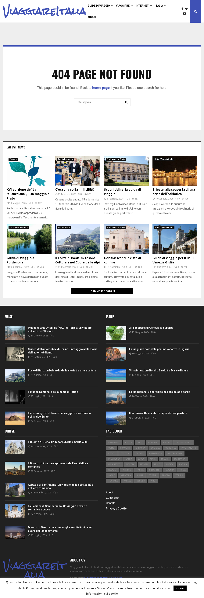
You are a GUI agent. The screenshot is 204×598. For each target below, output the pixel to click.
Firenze (140, 453)
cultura (155, 448)
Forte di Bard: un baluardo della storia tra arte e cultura (62, 370)
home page (101, 88)
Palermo (126, 470)
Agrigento (114, 442)
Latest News (16, 146)
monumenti (114, 464)
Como (111, 448)
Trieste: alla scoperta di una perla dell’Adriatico (173, 192)
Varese (127, 481)
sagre (111, 475)
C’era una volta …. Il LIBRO (74, 190)
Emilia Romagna (65, 159)
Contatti (110, 503)
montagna (179, 459)
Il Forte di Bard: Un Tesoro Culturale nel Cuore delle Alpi (77, 260)
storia (152, 475)
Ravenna (169, 470)
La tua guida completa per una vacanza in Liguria (159, 349)
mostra (130, 464)
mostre (144, 464)
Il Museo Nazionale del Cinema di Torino (53, 391)
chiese (166, 442)
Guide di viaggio (99, 5)
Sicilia (140, 475)
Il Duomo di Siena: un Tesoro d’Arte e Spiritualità (58, 441)
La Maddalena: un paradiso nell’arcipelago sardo (159, 391)
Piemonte (154, 470)
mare (153, 459)
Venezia (141, 481)
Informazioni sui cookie (102, 593)
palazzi (112, 470)
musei (157, 464)
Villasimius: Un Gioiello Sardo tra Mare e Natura (158, 370)
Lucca (141, 459)
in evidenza (114, 459)
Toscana (13, 159)
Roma (183, 470)
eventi (111, 453)
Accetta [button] (180, 588)
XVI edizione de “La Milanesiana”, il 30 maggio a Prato (28, 194)
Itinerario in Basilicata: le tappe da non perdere (158, 413)
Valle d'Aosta (64, 228)
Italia (159, 5)
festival (125, 453)
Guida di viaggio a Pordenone (20, 260)
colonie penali (183, 442)
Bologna (153, 442)
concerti (125, 448)
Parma (140, 470)
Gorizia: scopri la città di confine (122, 260)
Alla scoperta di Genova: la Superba (151, 327)
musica (170, 464)
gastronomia (174, 453)
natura (183, 464)
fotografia (155, 453)
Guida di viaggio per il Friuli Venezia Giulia (173, 260)
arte (140, 442)
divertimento (188, 448)
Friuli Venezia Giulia (116, 159)
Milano (165, 459)
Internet (142, 5)
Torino (179, 475)
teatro (166, 475)
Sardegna (125, 475)
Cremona (140, 448)
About (92, 17)
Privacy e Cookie (116, 508)
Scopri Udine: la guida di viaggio (122, 192)
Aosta (128, 442)
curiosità (170, 448)
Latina (129, 459)
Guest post (112, 497)
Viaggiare (123, 5)
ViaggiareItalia (44, 11)
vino (153, 481)
